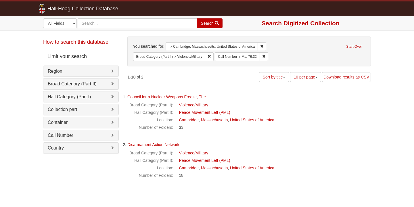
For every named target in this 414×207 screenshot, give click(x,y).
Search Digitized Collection (301, 23)
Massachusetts (214, 120)
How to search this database (75, 42)
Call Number (60, 135)
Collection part (62, 109)
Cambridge (189, 120)
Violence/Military (193, 105)
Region (55, 71)
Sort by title (274, 77)
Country (56, 147)
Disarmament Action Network (153, 144)
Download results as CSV (346, 77)
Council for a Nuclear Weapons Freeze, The (166, 97)
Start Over (354, 47)
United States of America (252, 120)
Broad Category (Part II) (72, 83)
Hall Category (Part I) (69, 96)
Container (58, 122)
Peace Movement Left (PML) (204, 112)
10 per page (306, 77)
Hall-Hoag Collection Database (64, 9)
